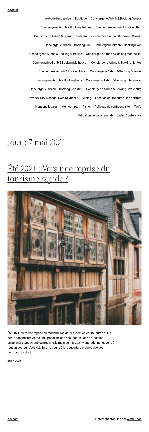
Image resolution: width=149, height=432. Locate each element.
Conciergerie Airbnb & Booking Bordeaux (60, 36)
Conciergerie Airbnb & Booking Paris (58, 80)
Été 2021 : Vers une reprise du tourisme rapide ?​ (59, 173)
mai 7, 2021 (14, 360)
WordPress (134, 419)
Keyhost (13, 10)
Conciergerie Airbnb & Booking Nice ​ (62, 71)
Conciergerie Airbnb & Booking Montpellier (114, 54)
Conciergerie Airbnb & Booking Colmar (116, 36)
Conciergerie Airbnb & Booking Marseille (55, 54)
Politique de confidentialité (112, 106)
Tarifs (138, 106)
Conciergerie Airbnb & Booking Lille (68, 45)
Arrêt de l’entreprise (58, 18)
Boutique (81, 18)
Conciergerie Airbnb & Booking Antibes (66, 27)
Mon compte (70, 106)
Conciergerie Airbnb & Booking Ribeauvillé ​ (114, 80)
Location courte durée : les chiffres (118, 98)
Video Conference (130, 115)
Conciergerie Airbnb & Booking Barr (119, 27)
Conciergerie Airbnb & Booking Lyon (118, 45)
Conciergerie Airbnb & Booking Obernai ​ (116, 71)
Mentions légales (46, 106)
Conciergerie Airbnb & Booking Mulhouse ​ (60, 62)
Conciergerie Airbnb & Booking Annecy (116, 18)
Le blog (86, 98)
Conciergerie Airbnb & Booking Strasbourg (114, 89)
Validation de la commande (96, 115)
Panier (86, 106)
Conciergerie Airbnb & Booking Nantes (116, 62)
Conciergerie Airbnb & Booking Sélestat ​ (56, 89)
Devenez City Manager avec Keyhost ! (53, 98)
